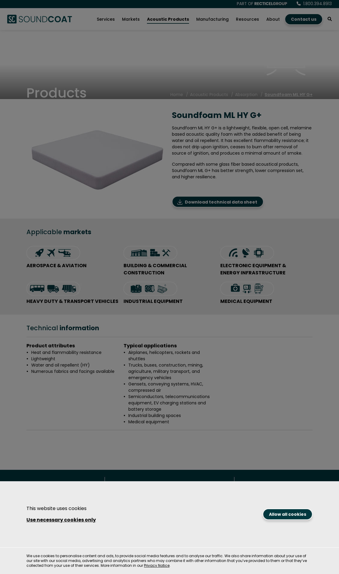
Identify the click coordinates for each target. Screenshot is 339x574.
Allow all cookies (287, 514)
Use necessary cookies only (61, 519)
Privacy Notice (157, 565)
